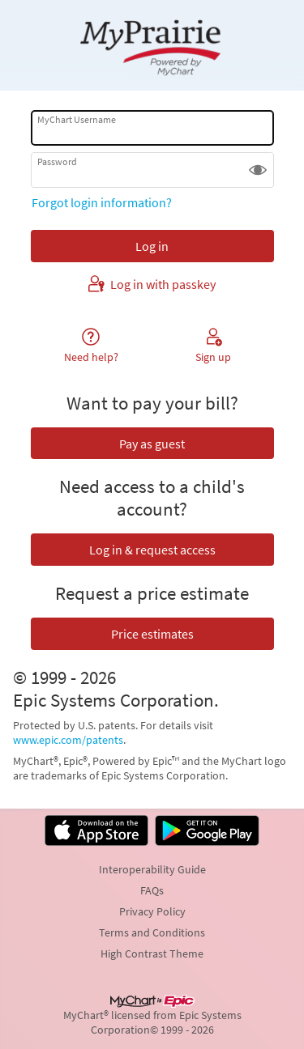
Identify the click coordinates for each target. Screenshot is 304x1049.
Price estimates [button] (152, 634)
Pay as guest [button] (152, 443)
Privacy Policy (152, 911)
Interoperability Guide (152, 869)
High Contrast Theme (152, 953)
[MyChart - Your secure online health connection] (151, 45)
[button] (258, 170)
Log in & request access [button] (152, 549)
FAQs (152, 890)
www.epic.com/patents (68, 740)
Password (57, 161)
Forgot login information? (102, 202)
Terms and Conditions (152, 932)
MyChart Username (76, 119)
